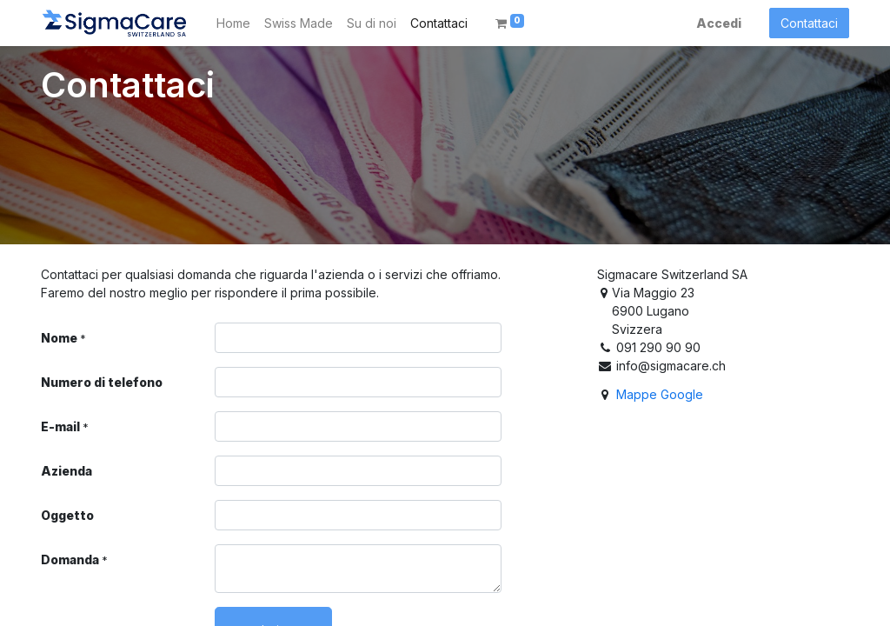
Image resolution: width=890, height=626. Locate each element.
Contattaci (809, 23)
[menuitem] (233, 23)
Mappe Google (659, 394)
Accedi (718, 23)
